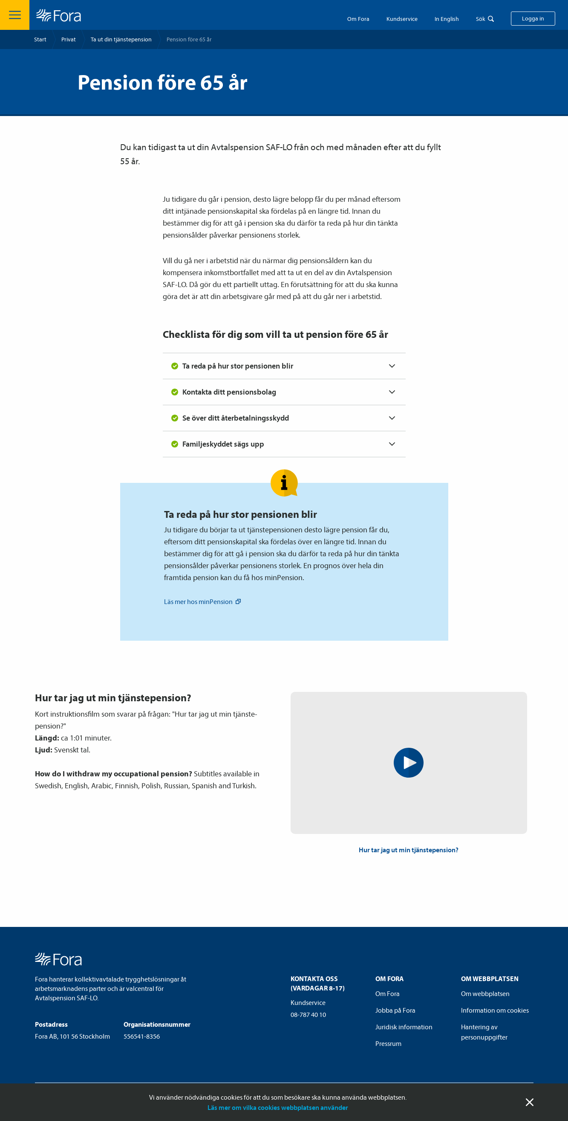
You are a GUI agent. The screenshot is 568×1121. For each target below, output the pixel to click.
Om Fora (358, 19)
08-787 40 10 (308, 1014)
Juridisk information (403, 1026)
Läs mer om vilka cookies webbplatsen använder (278, 1107)
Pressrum (388, 1043)
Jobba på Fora (395, 1010)
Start (40, 39)
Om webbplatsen (485, 993)
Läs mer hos (203, 601)
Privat (68, 39)
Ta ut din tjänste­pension (121, 39)
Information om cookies (495, 1010)
